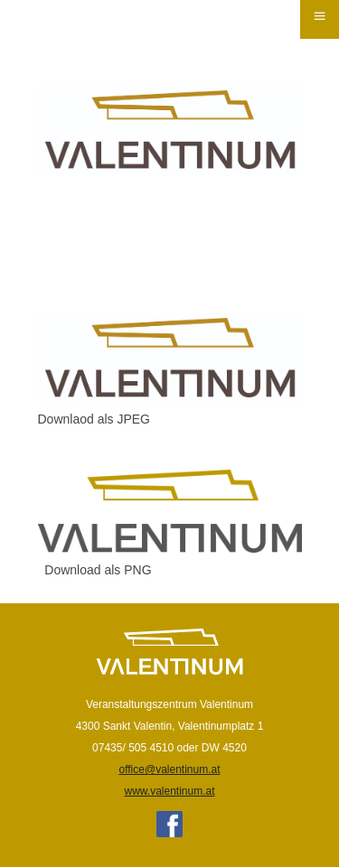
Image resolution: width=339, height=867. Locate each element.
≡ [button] (319, 16)
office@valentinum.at (169, 769)
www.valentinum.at (169, 791)
